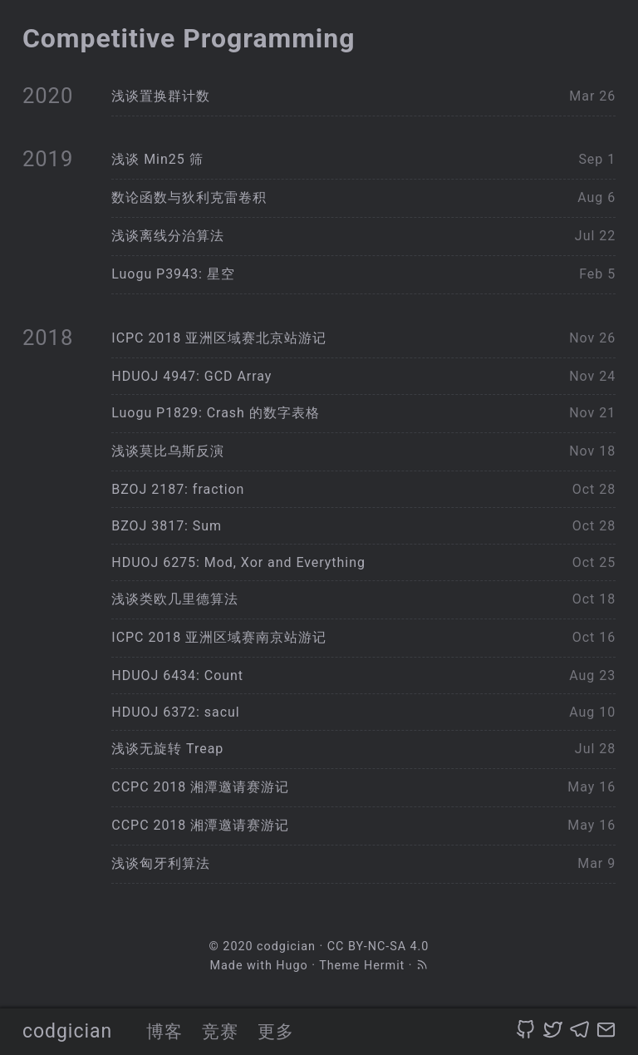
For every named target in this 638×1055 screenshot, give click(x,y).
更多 (276, 1031)
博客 (164, 1031)
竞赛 (220, 1031)
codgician (67, 1031)
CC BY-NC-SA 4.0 (378, 946)
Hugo (291, 966)
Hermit (384, 966)
